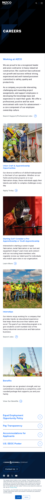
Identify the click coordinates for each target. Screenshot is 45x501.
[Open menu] (42, 3)
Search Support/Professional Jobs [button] (20, 116)
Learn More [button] (10, 263)
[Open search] (36, 3)
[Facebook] (4, 476)
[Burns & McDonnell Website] (22, 462)
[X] (12, 476)
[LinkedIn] (8, 476)
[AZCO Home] (6, 3)
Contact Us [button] (11, 469)
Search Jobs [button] (10, 336)
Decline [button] (26, 497)
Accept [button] (18, 497)
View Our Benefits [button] (12, 401)
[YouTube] (16, 475)
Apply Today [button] (10, 190)
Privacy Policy (13, 487)
